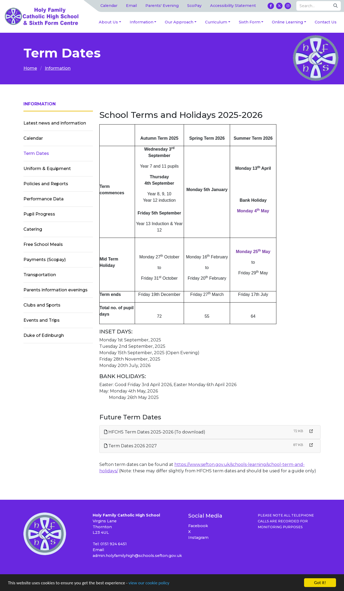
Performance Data (43, 198)
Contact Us (326, 22)
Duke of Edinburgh (43, 335)
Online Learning (287, 22)
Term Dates (36, 153)
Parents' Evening (162, 5)
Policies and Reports (45, 183)
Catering (32, 229)
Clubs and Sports (41, 305)
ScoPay (194, 5)
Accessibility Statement (233, 5)
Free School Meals (43, 244)
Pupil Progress (39, 214)
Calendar (108, 5)
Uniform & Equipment (47, 168)
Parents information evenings (55, 289)
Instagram (198, 537)
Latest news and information (54, 123)
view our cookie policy (149, 583)
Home (30, 68)
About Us (108, 22)
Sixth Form (249, 22)
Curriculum (216, 22)
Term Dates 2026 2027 (130, 445)
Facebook (198, 525)
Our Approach (179, 22)
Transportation (39, 274)
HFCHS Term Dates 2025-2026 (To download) (154, 432)
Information (141, 22)
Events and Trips (41, 320)
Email (131, 5)
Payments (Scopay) (44, 259)
